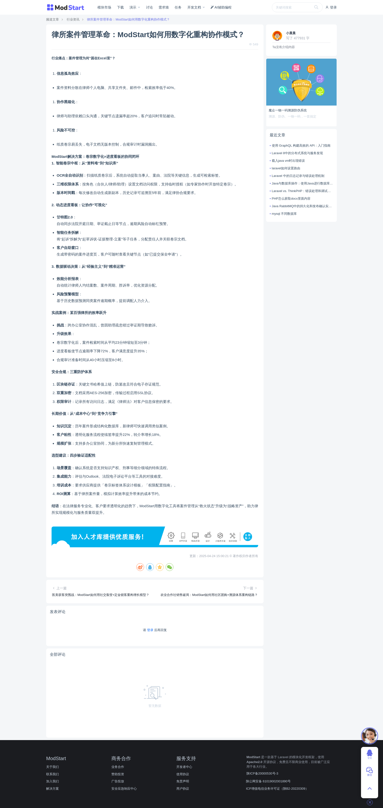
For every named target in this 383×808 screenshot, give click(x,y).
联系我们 (52, 774)
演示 (133, 7)
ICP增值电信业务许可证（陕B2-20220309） (277, 788)
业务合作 (117, 767)
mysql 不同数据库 (284, 213)
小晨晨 (291, 33)
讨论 (149, 7)
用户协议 (182, 788)
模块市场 (104, 7)
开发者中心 (184, 767)
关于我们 (52, 767)
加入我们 (52, 781)
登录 (331, 7)
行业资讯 (73, 19)
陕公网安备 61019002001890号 (268, 781)
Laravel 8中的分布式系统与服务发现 (297, 153)
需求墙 (164, 7)
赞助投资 (117, 774)
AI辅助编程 (221, 7)
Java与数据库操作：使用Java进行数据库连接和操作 (302, 183)
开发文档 (194, 7)
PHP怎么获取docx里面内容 (291, 198)
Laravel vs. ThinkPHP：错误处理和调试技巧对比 (302, 191)
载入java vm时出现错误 (288, 160)
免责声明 (182, 781)
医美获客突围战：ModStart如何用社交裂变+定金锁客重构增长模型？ (100, 595)
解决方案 (52, 788)
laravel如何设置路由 (286, 168)
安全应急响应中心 (124, 788)
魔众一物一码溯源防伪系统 (288, 110)
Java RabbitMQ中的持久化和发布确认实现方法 (302, 206)
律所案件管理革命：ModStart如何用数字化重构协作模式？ (128, 19)
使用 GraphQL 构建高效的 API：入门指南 (301, 145)
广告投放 (117, 781)
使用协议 (182, 774)
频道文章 (52, 19)
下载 (120, 7)
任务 (178, 7)
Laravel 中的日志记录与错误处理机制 (298, 176)
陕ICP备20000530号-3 (262, 773)
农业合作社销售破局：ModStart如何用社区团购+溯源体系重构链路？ (209, 595)
